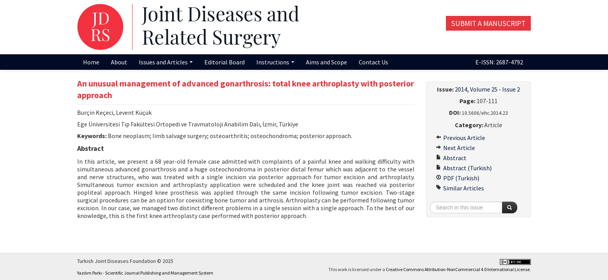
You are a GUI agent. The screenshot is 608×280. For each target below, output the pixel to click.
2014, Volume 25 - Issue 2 (487, 89)
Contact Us (373, 62)
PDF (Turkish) (457, 178)
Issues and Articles (166, 62)
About (119, 62)
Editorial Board (224, 62)
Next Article (455, 148)
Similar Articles (460, 188)
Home (91, 62)
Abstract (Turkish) (464, 168)
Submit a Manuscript (488, 23)
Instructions (275, 62)
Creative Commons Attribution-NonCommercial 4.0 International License (458, 269)
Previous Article (460, 138)
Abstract (451, 158)
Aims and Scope (326, 62)
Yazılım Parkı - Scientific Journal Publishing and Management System (145, 273)
